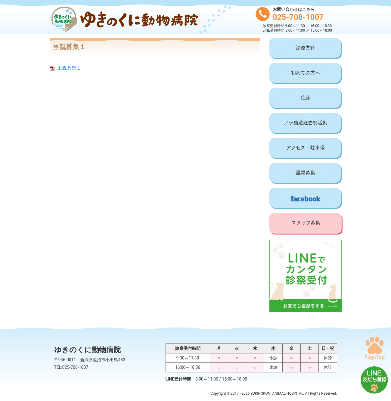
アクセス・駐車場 (305, 148)
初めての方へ (305, 73)
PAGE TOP (374, 348)
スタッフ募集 (305, 222)
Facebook (305, 198)
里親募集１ (69, 68)
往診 (305, 98)
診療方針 (305, 48)
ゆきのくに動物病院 (123, 19)
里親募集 (305, 173)
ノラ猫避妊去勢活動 (305, 123)
